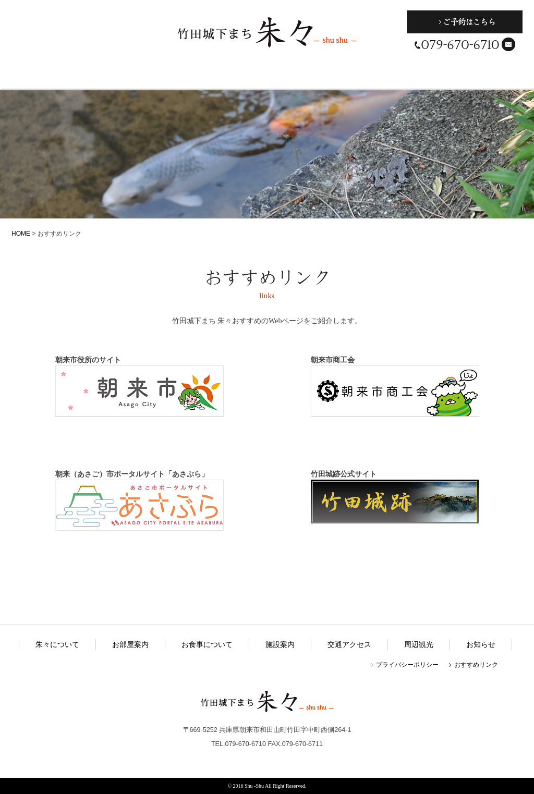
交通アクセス (345, 76)
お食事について (196, 76)
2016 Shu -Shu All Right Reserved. (269, 786)
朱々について (46, 76)
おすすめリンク (476, 664)
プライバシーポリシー (407, 664)
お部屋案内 (120, 76)
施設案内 (271, 76)
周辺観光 (422, 76)
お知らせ (480, 645)
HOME (20, 233)
